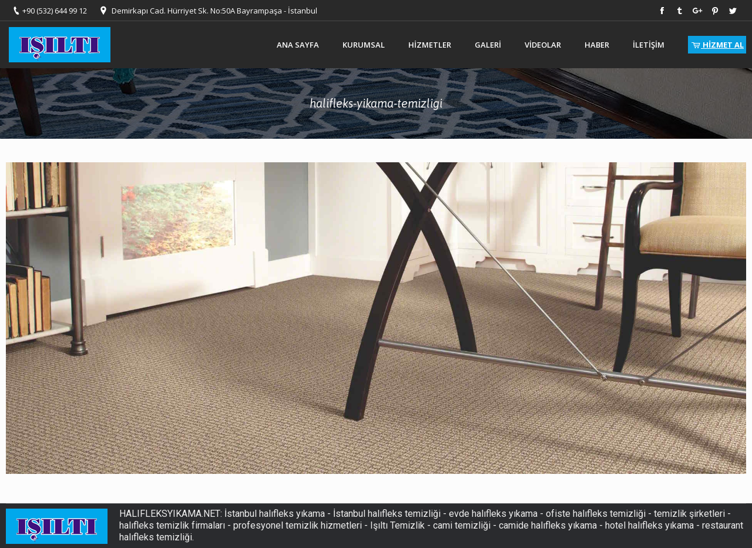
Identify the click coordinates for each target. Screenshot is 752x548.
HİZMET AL (717, 44)
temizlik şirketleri (689, 513)
